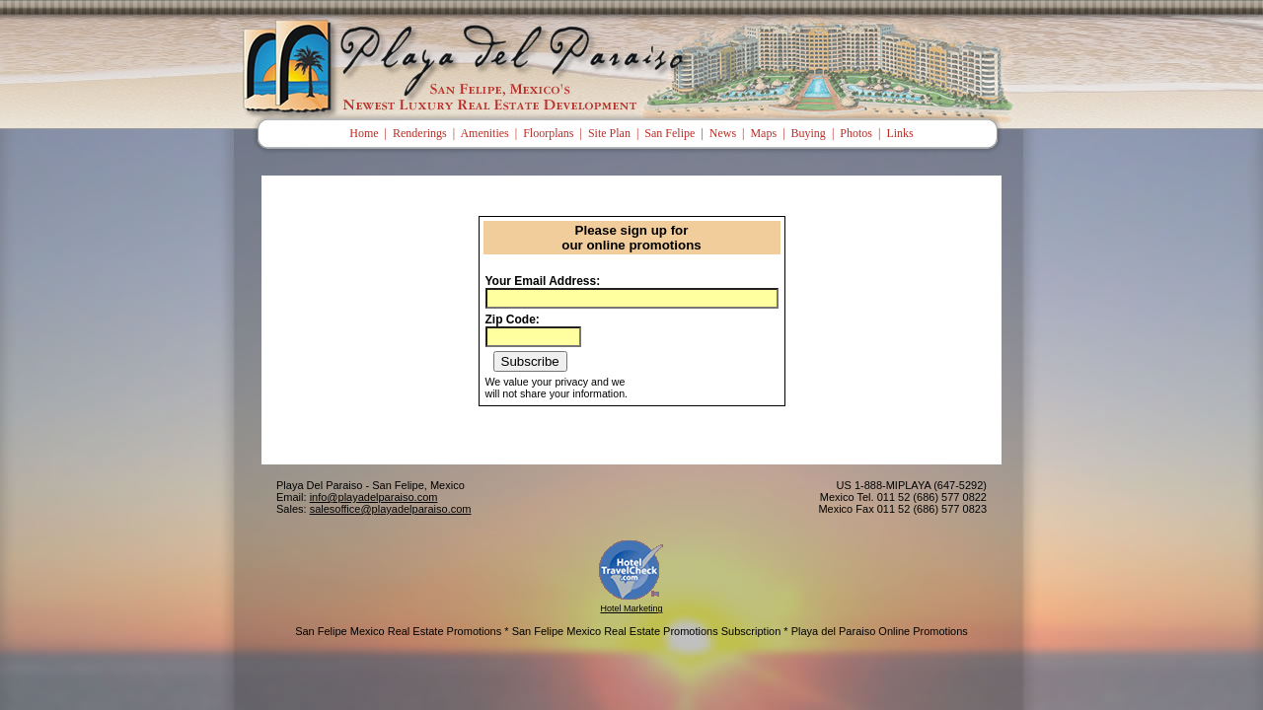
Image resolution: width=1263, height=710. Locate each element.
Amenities (484, 133)
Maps (763, 133)
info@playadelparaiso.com (374, 497)
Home (363, 133)
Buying (808, 133)
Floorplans (548, 133)
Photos (856, 133)
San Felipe (669, 133)
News (722, 133)
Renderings (420, 133)
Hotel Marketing (631, 608)
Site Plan (609, 133)
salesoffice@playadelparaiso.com (391, 509)
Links (899, 133)
